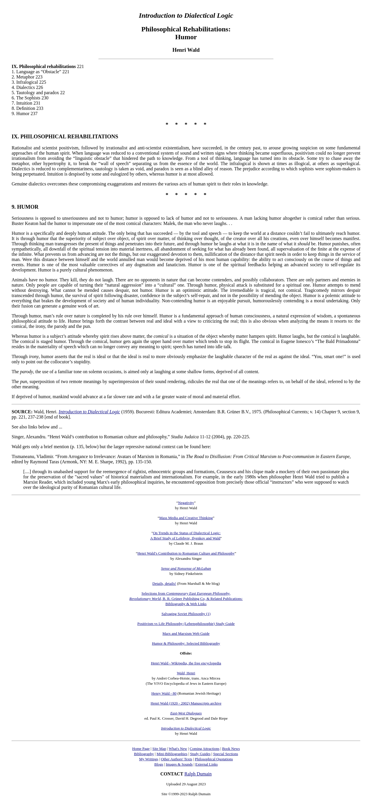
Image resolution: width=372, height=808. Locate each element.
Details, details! (164, 583)
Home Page (141, 748)
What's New (178, 748)
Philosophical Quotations (214, 759)
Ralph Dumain (198, 773)
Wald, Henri (186, 673)
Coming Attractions (204, 748)
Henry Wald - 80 (163, 693)
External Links (206, 764)
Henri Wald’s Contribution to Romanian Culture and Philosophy (186, 553)
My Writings (148, 759)
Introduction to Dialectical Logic (89, 411)
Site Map (159, 748)
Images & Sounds (179, 764)
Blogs (158, 764)
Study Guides (200, 754)
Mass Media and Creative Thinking (186, 518)
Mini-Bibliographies (172, 754)
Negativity (186, 502)
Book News (231, 748)
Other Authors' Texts (176, 759)
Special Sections (225, 754)
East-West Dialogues (186, 713)
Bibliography (144, 754)
